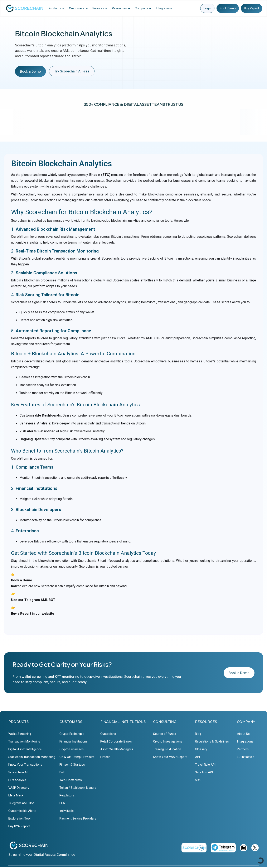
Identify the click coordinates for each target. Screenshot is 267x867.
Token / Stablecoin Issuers (77, 788)
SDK (198, 780)
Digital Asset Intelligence (25, 749)
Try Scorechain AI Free (71, 71)
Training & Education (167, 749)
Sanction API (204, 772)
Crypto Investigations (167, 741)
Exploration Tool (19, 818)
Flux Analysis (17, 780)
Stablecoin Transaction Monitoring (31, 757)
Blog (198, 734)
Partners (243, 749)
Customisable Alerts (22, 811)
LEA (62, 803)
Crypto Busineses (71, 749)
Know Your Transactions (25, 764)
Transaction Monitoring (24, 741)
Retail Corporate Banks (116, 741)
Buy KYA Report (19, 826)
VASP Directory (18, 788)
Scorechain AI (18, 772)
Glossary (201, 749)
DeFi (62, 772)
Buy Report (251, 8)
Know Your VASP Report (170, 757)
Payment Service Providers (77, 818)
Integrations (245, 741)
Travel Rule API (205, 764)
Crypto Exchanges (71, 734)
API (197, 757)
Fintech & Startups (72, 764)
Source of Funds (164, 734)
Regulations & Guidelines (212, 741)
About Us (243, 734)
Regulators (66, 795)
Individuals (66, 811)
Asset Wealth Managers (116, 749)
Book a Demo (30, 71)
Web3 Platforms (70, 780)
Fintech (105, 757)
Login (207, 8)
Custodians (108, 734)
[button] (58, 8)
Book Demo (228, 8)
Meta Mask (15, 795)
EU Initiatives (245, 757)
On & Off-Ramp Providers (76, 757)
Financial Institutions (73, 741)
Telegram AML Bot (21, 803)
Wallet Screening (19, 734)
